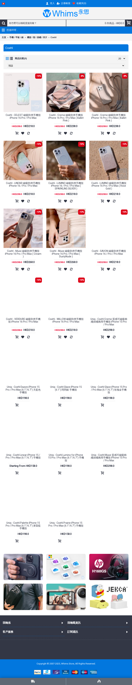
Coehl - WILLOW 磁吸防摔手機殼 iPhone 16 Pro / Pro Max (66, 320)
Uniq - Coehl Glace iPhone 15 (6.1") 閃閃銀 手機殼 (66, 388)
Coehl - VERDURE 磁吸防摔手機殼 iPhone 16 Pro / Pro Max (23, 320)
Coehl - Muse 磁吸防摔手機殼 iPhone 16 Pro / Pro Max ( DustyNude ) (66, 254)
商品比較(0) (21, 58)
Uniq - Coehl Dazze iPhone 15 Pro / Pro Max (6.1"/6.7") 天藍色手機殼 (23, 389)
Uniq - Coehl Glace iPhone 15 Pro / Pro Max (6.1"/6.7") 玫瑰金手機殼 (109, 389)
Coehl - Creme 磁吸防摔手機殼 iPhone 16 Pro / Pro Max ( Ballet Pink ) (66, 118)
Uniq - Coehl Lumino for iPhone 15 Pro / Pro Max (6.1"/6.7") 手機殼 (66, 458)
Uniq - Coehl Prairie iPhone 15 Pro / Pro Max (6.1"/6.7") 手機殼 (65, 524)
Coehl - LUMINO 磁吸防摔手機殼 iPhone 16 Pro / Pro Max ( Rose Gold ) (108, 186)
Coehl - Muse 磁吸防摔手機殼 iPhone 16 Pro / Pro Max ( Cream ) (23, 254)
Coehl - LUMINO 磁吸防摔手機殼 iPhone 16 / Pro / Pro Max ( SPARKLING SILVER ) (65, 186)
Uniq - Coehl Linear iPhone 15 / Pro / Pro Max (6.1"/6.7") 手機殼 (23, 456)
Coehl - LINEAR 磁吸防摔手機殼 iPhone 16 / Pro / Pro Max (23, 184)
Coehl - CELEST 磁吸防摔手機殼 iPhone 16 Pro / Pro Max (23, 116)
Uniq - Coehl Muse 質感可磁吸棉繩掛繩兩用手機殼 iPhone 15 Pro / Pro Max (109, 458)
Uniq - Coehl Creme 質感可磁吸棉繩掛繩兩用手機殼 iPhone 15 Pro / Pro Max (108, 322)
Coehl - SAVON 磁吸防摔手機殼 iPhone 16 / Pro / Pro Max (109, 252)
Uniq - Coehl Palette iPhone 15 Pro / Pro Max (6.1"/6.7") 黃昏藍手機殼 (23, 525)
